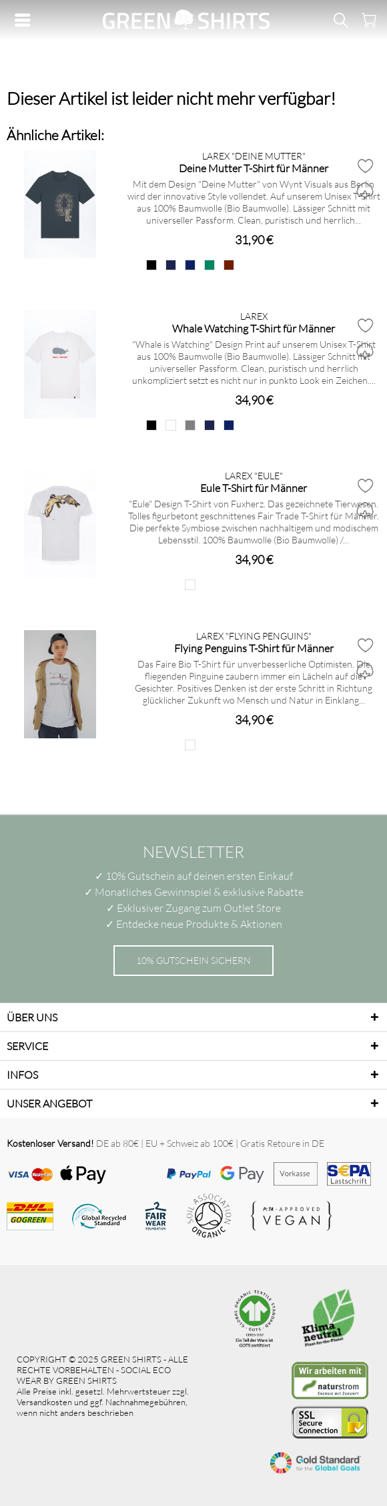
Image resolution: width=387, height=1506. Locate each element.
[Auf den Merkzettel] (365, 166)
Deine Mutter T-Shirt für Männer (253, 168)
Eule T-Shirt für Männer (253, 487)
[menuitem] (26, 20)
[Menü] (26, 20)
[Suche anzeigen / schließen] (340, 20)
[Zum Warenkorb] (367, 20)
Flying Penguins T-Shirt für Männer (254, 648)
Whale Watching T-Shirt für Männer (253, 328)
